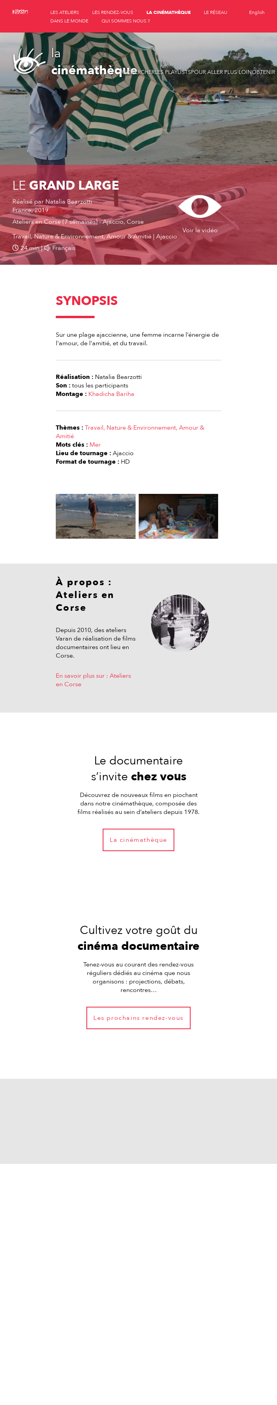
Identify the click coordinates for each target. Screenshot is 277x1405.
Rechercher (137, 72)
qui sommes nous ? (126, 21)
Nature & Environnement (141, 427)
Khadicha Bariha (111, 394)
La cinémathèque (138, 840)
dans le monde (69, 21)
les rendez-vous (112, 12)
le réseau (215, 12)
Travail (94, 427)
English (257, 12)
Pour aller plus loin (221, 72)
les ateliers (64, 12)
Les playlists (173, 72)
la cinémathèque (168, 12)
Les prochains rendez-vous (138, 1018)
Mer (95, 444)
